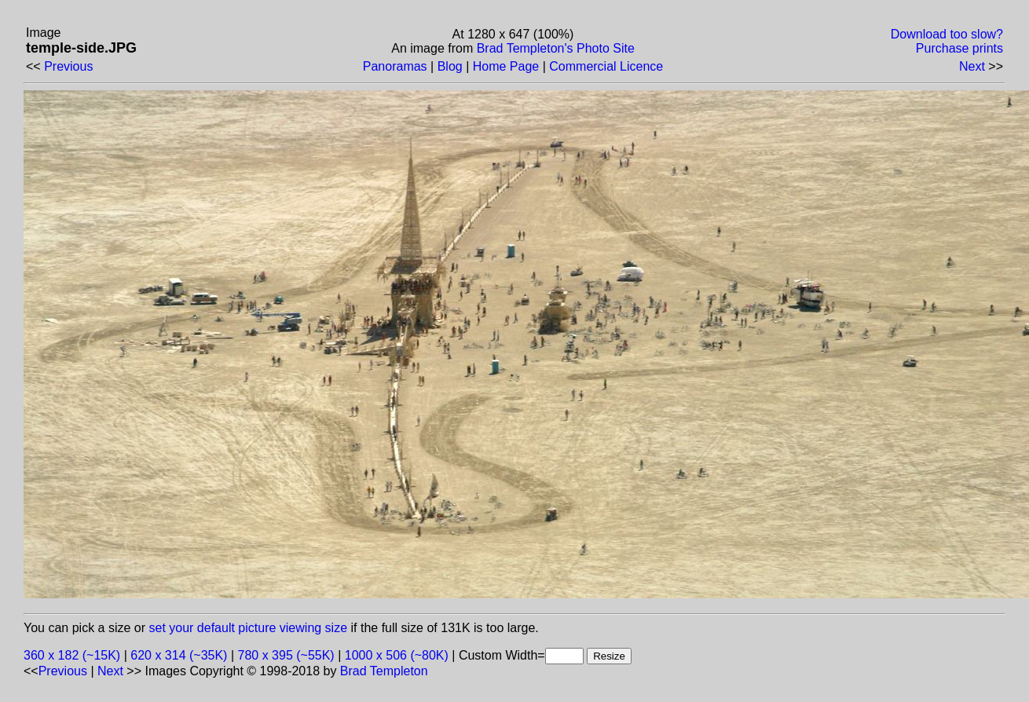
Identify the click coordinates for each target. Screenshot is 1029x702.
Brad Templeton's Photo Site (556, 48)
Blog (450, 66)
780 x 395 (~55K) (286, 655)
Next (972, 66)
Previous (68, 66)
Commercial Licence (606, 66)
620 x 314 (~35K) (178, 655)
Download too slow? (947, 34)
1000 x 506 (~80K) (397, 655)
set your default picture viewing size (248, 627)
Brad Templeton (384, 671)
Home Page (506, 66)
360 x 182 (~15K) (72, 655)
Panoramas (395, 66)
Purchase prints (959, 48)
